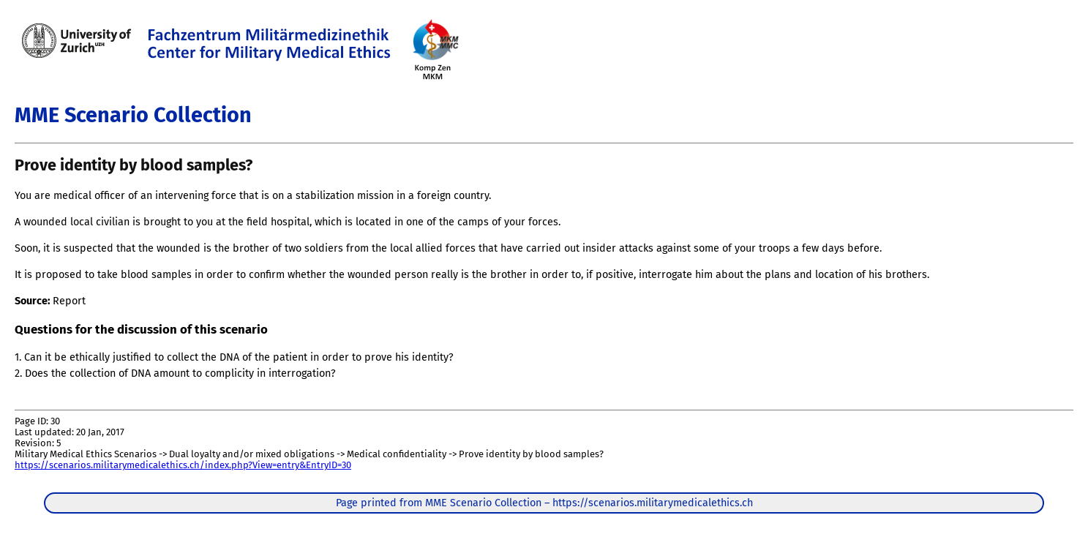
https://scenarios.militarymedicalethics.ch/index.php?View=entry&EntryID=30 (183, 464)
